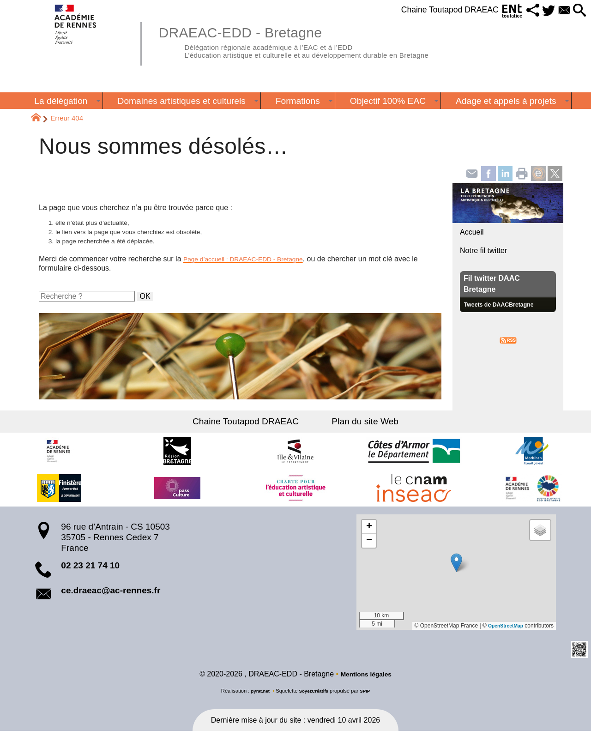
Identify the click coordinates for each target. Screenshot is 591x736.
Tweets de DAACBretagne (504, 304)
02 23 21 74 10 (90, 569)
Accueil (472, 232)
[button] (521, 11)
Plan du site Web (359, 425)
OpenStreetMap (502, 630)
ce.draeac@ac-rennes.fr (110, 594)
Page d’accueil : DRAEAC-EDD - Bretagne (253, 263)
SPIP (369, 696)
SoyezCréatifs (314, 696)
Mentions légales (366, 679)
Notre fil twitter (483, 250)
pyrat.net (257, 696)
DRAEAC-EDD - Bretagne (315, 42)
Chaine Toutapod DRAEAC (431, 9)
